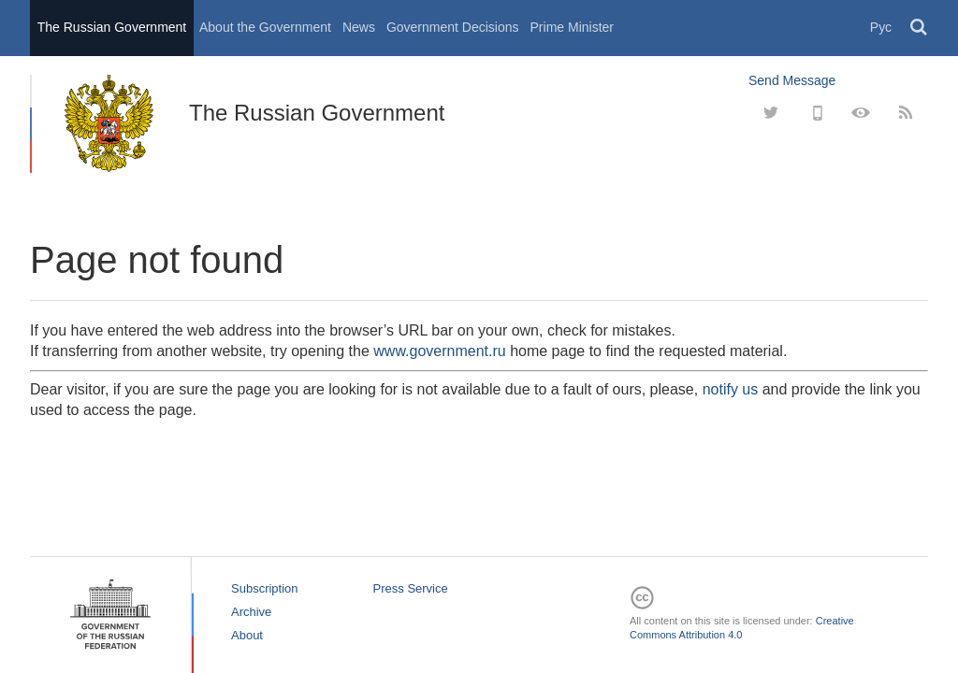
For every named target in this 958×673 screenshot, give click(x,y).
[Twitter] (770, 113)
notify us (731, 389)
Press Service (410, 588)
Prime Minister (572, 27)
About (247, 635)
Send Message (791, 80)
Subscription (264, 588)
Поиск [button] (919, 28)
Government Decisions (452, 27)
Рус (881, 27)
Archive (251, 612)
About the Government (265, 27)
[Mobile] (815, 113)
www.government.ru (439, 351)
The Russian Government (112, 27)
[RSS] (905, 113)
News (358, 27)
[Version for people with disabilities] (860, 113)
